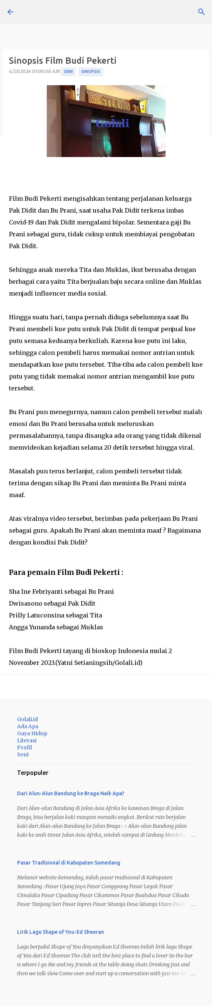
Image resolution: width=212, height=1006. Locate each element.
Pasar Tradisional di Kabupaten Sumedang (68, 863)
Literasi (26, 740)
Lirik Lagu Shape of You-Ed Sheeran (60, 932)
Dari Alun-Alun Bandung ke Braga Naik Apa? (70, 793)
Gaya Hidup (32, 733)
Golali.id (27, 719)
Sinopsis (90, 71)
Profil (24, 747)
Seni (68, 71)
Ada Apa (27, 726)
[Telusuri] (201, 12)
